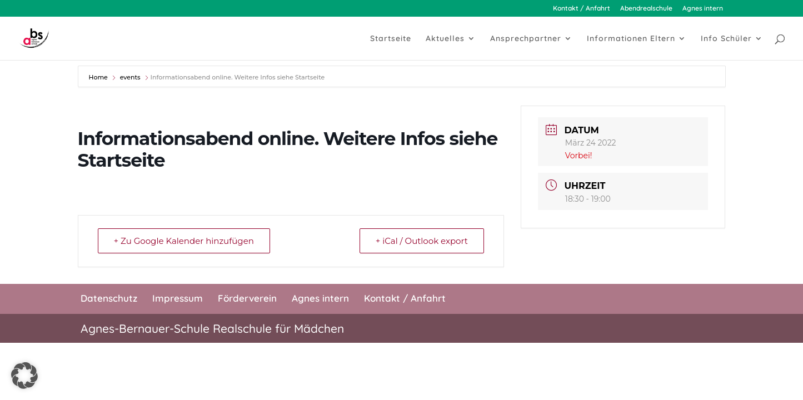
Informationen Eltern (631, 38)
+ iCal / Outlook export (422, 241)
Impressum (177, 298)
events (130, 77)
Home (99, 77)
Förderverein (247, 298)
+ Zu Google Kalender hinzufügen (184, 241)
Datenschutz (109, 298)
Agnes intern (702, 8)
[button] (24, 375)
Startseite (390, 38)
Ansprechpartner (525, 38)
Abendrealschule (646, 8)
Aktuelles (445, 38)
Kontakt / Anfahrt (581, 8)
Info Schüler (726, 38)
